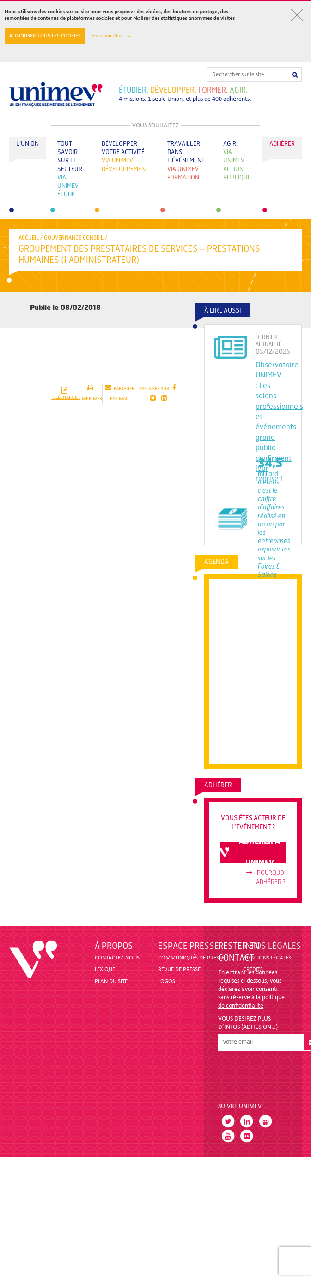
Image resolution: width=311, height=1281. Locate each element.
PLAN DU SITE (111, 981)
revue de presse (179, 969)
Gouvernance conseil (74, 238)
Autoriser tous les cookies (45, 36)
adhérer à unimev (250, 852)
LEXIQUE (105, 969)
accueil (28, 238)
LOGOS (166, 981)
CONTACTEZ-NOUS (117, 958)
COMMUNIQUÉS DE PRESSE (191, 958)
